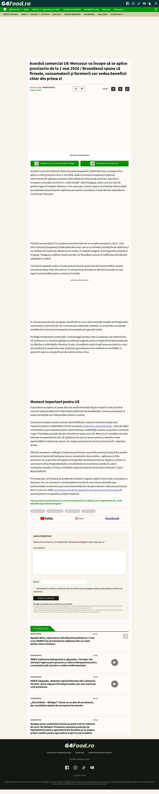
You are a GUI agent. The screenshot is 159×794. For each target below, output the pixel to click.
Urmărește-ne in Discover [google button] (104, 163)
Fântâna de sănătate (72, 9)
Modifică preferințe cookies (100, 757)
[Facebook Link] (127, 3)
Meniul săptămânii (72, 14)
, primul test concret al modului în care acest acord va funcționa (86, 490)
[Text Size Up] (82, 88)
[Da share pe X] (120, 89)
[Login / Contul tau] (156, 3)
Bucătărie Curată (91, 9)
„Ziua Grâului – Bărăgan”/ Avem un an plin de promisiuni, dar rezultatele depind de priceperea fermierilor (62, 708)
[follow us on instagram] (79, 519)
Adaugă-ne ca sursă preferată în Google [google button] (55, 163)
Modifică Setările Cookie (79, 763)
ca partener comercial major (97, 426)
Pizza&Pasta (89, 14)
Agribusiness (14, 9)
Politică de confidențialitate (59, 757)
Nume (36, 586)
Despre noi (80, 757)
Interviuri (106, 9)
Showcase (118, 9)
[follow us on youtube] (46, 519)
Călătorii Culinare (10, 14)
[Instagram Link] (133, 3)
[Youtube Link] (144, 3)
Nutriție (34, 14)
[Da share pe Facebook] (113, 89)
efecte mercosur (72, 511)
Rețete (24, 14)
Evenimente (116, 14)
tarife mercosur (88, 511)
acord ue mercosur (55, 511)
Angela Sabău (35, 90)
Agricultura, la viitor (51, 9)
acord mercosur (38, 511)
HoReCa (35, 9)
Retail (26, 9)
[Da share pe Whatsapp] (127, 89)
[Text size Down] (76, 88)
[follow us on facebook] (112, 518)
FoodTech (45, 14)
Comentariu (39, 547)
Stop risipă (102, 14)
